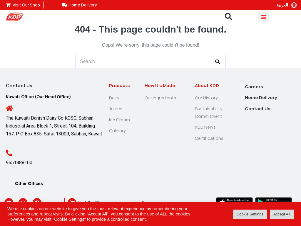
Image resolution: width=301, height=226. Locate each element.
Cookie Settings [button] (250, 214)
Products (119, 85)
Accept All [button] (281, 214)
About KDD (207, 85)
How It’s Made (160, 85)
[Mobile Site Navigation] (263, 16)
